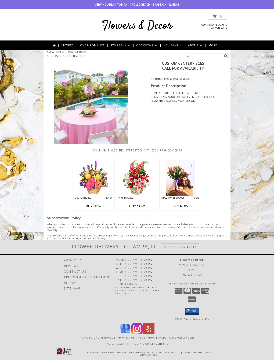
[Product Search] (203, 56)
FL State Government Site (151, 343)
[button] (217, 16)
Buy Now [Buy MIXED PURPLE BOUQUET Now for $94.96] (180, 206)
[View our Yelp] (148, 333)
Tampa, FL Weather (118, 343)
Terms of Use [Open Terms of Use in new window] (148, 354)
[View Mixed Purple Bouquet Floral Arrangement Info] (180, 178)
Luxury (67, 45)
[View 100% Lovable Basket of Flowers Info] (137, 178)
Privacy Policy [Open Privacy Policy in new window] (169, 352)
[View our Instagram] (137, 333)
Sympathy (120, 45)
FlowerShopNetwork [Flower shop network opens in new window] (139, 352)
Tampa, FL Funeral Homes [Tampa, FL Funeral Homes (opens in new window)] (96, 337)
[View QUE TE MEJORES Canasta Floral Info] (93, 177)
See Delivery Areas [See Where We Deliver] (180, 247)
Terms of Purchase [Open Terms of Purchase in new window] (197, 352)
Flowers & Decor (137, 26)
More (214, 45)
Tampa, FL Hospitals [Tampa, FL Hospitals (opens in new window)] (129, 337)
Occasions (146, 45)
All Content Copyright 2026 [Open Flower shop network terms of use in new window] (102, 352)
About (195, 45)
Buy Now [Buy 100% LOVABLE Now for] (137, 206)
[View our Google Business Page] (125, 333)
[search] (226, 56)
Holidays (172, 45)
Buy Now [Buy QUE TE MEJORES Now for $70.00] (94, 206)
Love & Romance (92, 45)
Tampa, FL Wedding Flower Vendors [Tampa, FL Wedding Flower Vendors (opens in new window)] (170, 337)
